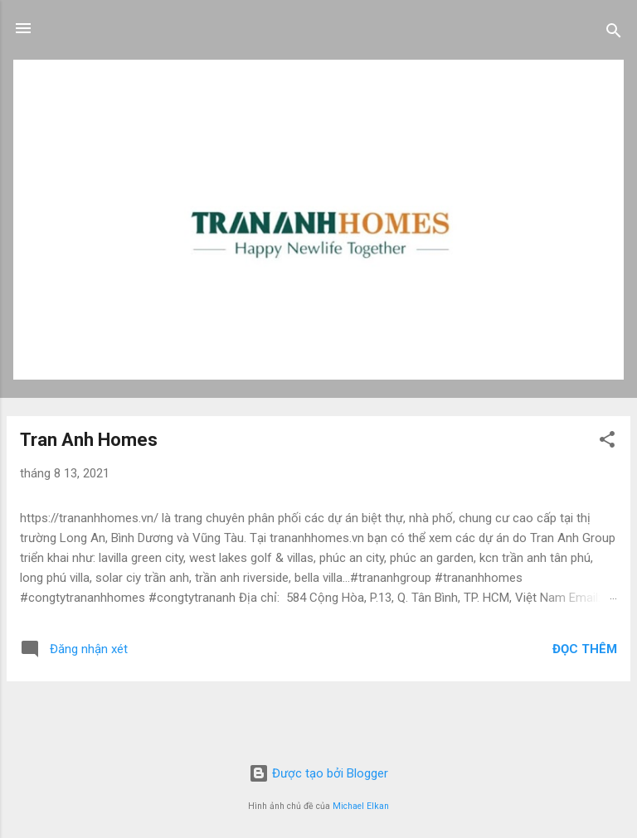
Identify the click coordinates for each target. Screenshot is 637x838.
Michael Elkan (361, 806)
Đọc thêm (584, 649)
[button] (607, 442)
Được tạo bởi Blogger (318, 773)
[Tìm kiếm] (614, 33)
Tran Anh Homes (89, 439)
